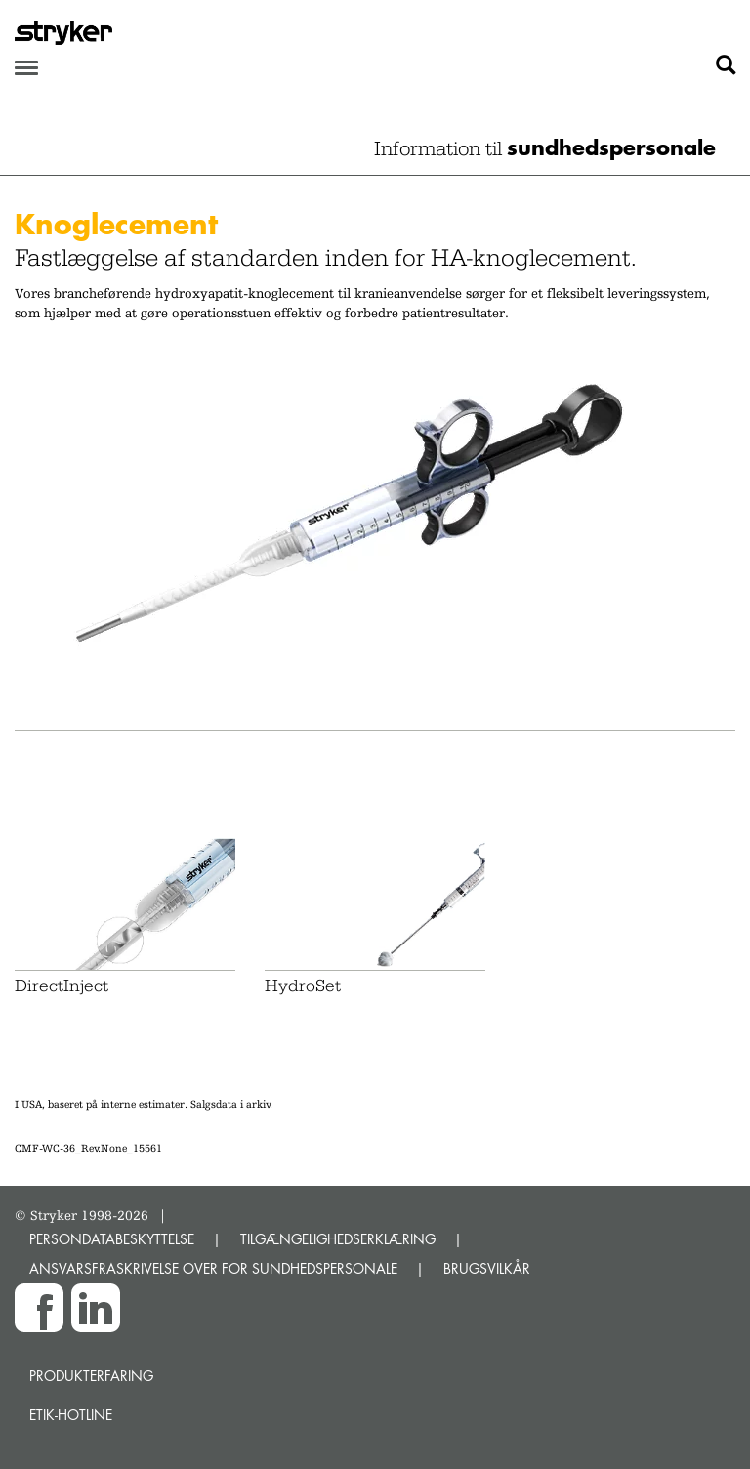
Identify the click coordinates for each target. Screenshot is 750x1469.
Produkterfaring (91, 1375)
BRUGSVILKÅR (486, 1268)
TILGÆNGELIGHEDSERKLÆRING (338, 1239)
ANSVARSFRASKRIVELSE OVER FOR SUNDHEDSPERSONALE (213, 1268)
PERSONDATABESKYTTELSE (111, 1239)
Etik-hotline (70, 1415)
